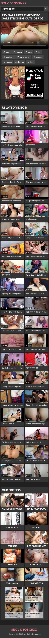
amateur (18, 52)
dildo (31, 62)
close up (20, 62)
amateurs (9, 57)
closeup (9, 62)
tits (39, 52)
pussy (30, 52)
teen (7, 52)
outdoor (39, 57)
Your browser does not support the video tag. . (24, 35)
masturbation (24, 57)
